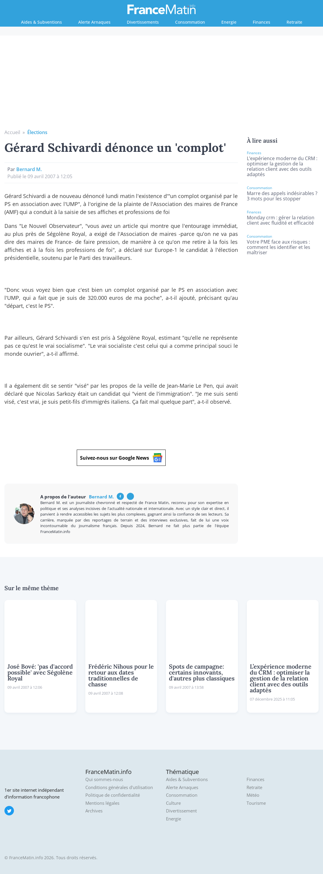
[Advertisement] (161, 84)
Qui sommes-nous (104, 779)
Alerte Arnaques (94, 22)
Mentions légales (102, 803)
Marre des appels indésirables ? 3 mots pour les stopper (282, 196)
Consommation (190, 22)
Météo (253, 795)
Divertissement (181, 811)
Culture (173, 803)
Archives (94, 811)
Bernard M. (29, 169)
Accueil (12, 132)
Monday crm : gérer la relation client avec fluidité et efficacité (280, 220)
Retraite (294, 22)
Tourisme (256, 803)
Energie (228, 22)
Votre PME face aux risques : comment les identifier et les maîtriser (278, 247)
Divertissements (143, 22)
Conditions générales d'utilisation (119, 787)
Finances (261, 22)
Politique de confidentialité (112, 795)
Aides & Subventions (41, 22)
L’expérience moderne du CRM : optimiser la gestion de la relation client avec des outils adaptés (282, 166)
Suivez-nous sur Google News (121, 458)
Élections (37, 132)
